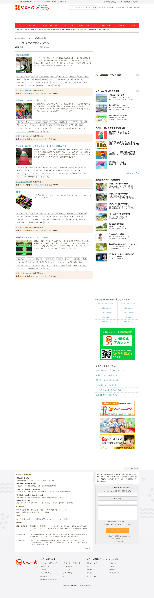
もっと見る (86, 548)
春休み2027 (20, 79)
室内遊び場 (31, 497)
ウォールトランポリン (68, 82)
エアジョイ (29, 82)
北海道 (27, 29)
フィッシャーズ (30, 85)
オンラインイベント (50, 25)
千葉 (45, 29)
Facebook (43, 576)
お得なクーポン (21, 491)
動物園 (24, 480)
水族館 (61, 497)
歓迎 (75, 79)
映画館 (38, 497)
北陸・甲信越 (66, 29)
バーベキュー (32, 480)
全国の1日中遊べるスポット (106, 385)
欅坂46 (79, 82)
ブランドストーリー (115, 563)
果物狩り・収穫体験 (66, 503)
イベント (32, 25)
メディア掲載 (67, 573)
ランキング (69, 25)
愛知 (57, 29)
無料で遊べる (32, 491)
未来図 (111, 566)
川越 (32, 76)
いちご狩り (55, 503)
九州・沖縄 (102, 29)
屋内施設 (37, 79)
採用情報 (89, 573)
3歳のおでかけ (128, 308)
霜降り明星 (40, 85)
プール (48, 480)
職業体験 (53, 486)
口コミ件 (41, 93)
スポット (20, 25)
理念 (88, 566)
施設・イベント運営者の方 (48, 563)
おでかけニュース (105, 25)
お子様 (70, 79)
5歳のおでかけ (128, 312)
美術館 (55, 497)
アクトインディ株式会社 (111, 559)
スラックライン (55, 82)
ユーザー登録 (20, 519)
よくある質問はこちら (117, 539)
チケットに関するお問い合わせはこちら (117, 536)
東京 (36, 29)
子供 (36, 76)
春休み (101, 7)
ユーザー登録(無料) (124, 2)
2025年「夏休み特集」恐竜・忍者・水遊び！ (30, 510)
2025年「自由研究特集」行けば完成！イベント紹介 (32, 512)
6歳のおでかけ (106, 317)
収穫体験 (46, 486)
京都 (81, 29)
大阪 (77, 29)
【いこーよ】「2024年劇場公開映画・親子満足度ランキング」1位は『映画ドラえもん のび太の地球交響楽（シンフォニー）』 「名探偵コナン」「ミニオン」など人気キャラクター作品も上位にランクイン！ (59, 543)
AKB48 (85, 82)
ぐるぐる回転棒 (44, 76)
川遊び (69, 491)
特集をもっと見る (132, 173)
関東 (32, 29)
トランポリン (20, 76)
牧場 (43, 480)
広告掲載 (43, 569)
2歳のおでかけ (106, 308)
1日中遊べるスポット (132, 7)
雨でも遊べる (62, 79)
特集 (133, 25)
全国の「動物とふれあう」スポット (109, 375)
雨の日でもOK (108, 7)
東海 (54, 29)
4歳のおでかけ (106, 312)
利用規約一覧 (44, 566)
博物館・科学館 (47, 497)
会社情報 (112, 569)
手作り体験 (27, 486)
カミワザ (56, 85)
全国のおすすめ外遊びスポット (107, 395)
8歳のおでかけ (106, 322)
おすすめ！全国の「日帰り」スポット (110, 370)
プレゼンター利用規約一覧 (71, 563)
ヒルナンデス (20, 85)
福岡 (107, 29)
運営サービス (91, 569)
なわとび (37, 82)
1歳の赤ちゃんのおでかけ (128, 303)
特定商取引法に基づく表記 (48, 579)
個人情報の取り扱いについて (117, 521)
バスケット (53, 76)
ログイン (135, 2)
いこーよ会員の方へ (117, 541)
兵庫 (85, 29)
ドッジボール (20, 82)
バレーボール (45, 82)
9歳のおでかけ (128, 322)
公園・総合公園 (61, 491)
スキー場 (28, 503)
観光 (53, 480)
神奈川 (41, 29)
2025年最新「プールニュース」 (57, 510)
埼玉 (48, 29)
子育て (121, 25)
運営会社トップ (92, 563)
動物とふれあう (120, 7)
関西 (74, 29)
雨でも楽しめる (21, 497)
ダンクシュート (63, 76)
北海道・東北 (19, 29)
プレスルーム (67, 569)
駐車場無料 (41, 491)
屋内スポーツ (29, 79)
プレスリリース (114, 573)
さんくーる (48, 85)
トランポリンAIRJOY (24, 90)
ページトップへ (132, 468)
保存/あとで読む (110, 2)
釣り (39, 480)
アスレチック (53, 79)
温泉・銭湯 (20, 503)
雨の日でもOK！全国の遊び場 (107, 380)
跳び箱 (80, 79)
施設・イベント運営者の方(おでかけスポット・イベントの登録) (47, 519)
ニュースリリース (46, 573)
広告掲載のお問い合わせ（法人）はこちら (117, 524)
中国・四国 (92, 29)
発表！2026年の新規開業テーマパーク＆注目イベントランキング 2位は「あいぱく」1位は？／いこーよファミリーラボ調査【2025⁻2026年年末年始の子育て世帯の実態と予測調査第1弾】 (58, 528)
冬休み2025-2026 (83, 76)
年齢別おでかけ (85, 25)
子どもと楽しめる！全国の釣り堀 (108, 390)
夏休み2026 (73, 76)
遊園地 (18, 480)
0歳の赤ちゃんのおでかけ (106, 303)
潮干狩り (47, 503)
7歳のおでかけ (128, 317)
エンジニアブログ (92, 576)
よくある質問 (67, 566)
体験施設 (44, 79)
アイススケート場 (37, 503)
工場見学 (19, 486)
